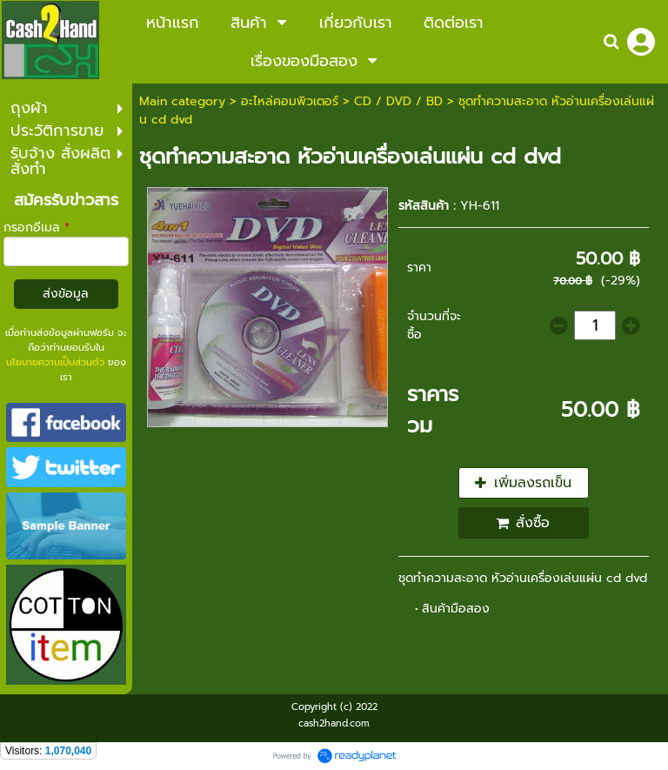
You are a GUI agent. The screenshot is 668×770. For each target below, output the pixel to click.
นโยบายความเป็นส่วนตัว (55, 362)
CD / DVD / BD (398, 101)
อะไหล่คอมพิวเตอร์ (289, 101)
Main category (182, 101)
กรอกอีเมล (36, 227)
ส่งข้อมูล (66, 294)
